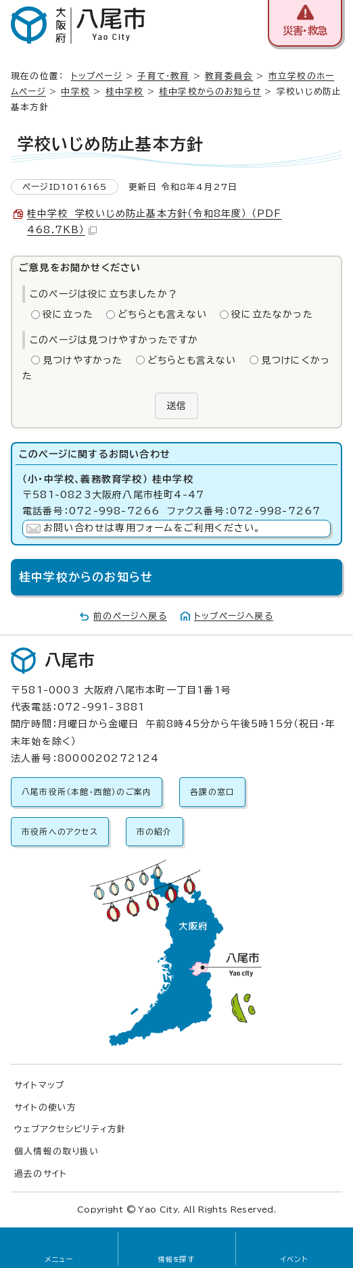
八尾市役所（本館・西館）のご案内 (86, 792)
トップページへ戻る (233, 616)
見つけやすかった (83, 360)
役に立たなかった (272, 314)
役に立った (68, 314)
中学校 (75, 91)
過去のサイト (40, 1173)
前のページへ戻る (130, 616)
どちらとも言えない (162, 314)
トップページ (96, 76)
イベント (294, 1259)
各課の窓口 (212, 792)
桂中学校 (124, 91)
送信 (176, 405)
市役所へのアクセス (60, 831)
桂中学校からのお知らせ (210, 91)
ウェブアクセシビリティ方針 (70, 1129)
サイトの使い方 (45, 1107)
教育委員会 (229, 76)
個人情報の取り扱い (56, 1151)
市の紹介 (154, 831)
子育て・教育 (163, 76)
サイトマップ (39, 1085)
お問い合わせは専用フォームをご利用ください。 (151, 528)
